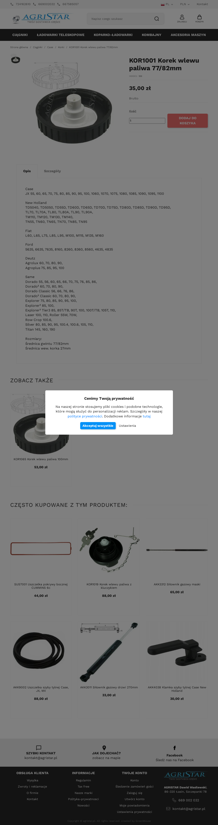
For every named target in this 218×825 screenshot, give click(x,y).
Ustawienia (127, 426)
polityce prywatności (85, 416)
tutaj (147, 416)
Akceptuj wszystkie (98, 426)
